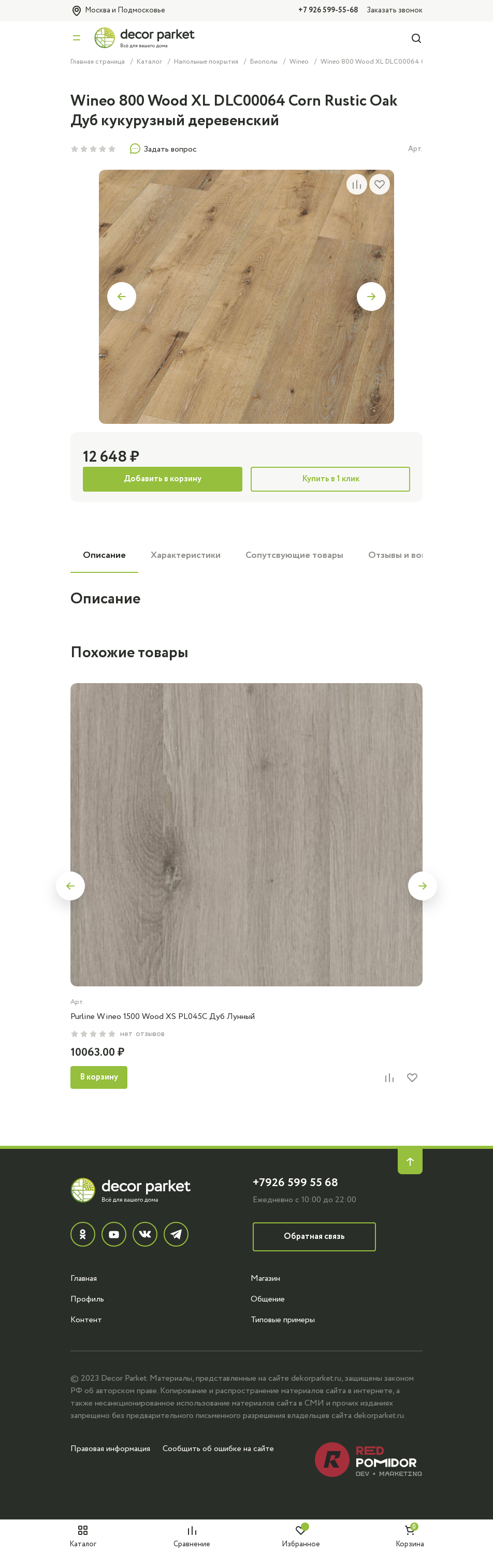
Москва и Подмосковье (117, 11)
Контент (86, 1319)
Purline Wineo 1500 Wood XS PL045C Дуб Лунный (162, 1016)
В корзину (99, 1077)
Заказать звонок (395, 10)
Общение (268, 1299)
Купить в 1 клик (330, 479)
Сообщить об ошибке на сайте (218, 1448)
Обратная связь (314, 1237)
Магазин (265, 1278)
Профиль (87, 1299)
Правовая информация (110, 1448)
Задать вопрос (163, 149)
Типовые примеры (283, 1319)
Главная (83, 1278)
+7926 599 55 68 (295, 1183)
